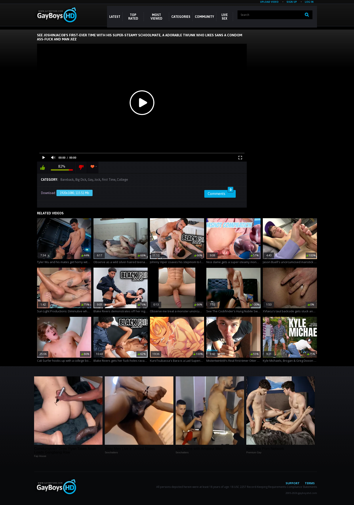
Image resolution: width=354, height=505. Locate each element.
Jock (97, 179)
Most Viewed (156, 16)
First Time (109, 179)
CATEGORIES (180, 17)
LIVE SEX (224, 16)
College (122, 179)
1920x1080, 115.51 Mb (74, 193)
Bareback (67, 179)
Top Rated (133, 16)
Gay (90, 179)
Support (293, 483)
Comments (220, 193)
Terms (310, 483)
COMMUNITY (204, 17)
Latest (114, 17)
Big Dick (80, 179)
